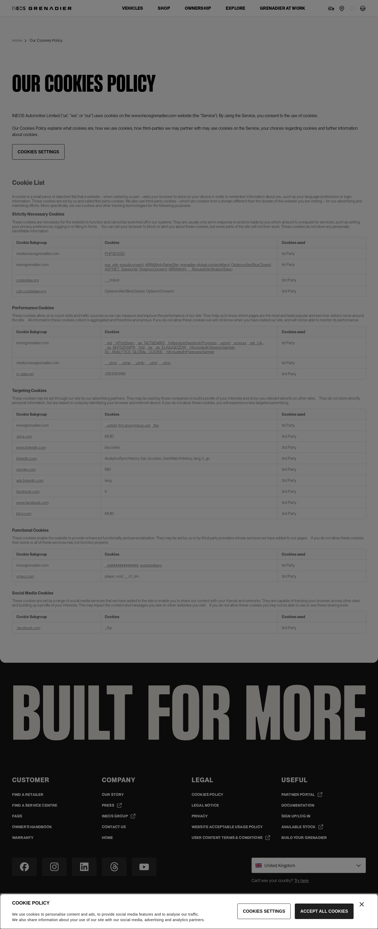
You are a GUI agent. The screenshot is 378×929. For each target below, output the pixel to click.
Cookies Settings (264, 914)
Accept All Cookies (324, 914)
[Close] (362, 907)
